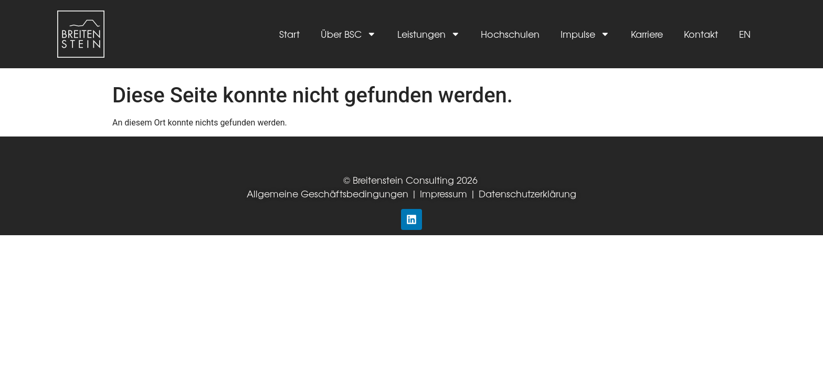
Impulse (585, 34)
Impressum (445, 193)
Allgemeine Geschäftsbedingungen (327, 193)
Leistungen (428, 34)
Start (289, 33)
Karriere (647, 33)
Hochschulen (510, 33)
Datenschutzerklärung (527, 193)
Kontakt (701, 33)
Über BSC (348, 34)
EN (745, 33)
